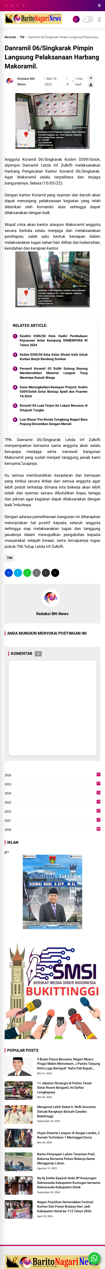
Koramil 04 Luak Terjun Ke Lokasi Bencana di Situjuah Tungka (54, 408)
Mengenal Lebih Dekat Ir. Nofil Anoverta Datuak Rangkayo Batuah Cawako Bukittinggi (66, 1111)
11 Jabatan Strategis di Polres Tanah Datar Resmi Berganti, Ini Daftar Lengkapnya (64, 1087)
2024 (53, 793)
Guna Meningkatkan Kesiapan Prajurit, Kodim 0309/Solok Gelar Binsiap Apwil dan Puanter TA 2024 (54, 391)
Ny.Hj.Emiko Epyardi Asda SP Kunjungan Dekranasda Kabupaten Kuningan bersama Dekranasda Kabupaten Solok (68, 1182)
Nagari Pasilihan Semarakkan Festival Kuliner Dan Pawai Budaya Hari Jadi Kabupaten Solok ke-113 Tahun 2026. (65, 1206)
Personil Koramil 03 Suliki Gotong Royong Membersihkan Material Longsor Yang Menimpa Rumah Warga (54, 373)
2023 (53, 802)
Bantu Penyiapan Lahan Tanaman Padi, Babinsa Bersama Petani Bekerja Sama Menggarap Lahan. (66, 1158)
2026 (53, 775)
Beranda (10, 37)
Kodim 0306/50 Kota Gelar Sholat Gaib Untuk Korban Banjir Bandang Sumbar (54, 357)
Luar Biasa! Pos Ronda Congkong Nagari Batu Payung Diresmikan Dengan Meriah (54, 422)
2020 (53, 830)
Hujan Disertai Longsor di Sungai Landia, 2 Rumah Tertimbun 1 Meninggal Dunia (68, 1135)
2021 (53, 821)
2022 (53, 811)
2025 (53, 784)
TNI (22, 37)
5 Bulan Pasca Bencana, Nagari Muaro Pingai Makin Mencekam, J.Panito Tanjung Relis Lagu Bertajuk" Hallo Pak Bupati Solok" (68, 1064)
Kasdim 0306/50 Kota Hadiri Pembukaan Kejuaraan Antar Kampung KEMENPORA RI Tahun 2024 (54, 340)
